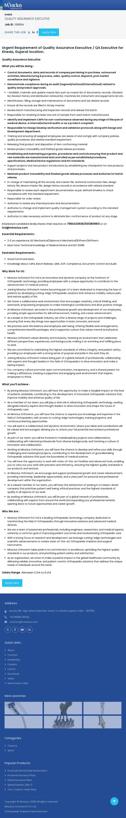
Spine (11, 750)
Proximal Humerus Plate (21, 775)
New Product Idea (18, 683)
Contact (13, 655)
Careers (12, 664)
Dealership (14, 659)
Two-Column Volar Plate (22, 789)
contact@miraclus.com (24, 622)
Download (13, 673)
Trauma (12, 745)
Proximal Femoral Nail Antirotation (27, 770)
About (11, 650)
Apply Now (49, 32)
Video (11, 678)
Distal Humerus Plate (20, 780)
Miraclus (24, 801)
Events (11, 669)
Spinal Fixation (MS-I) (20, 784)
